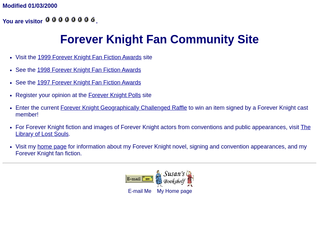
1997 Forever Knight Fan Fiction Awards (89, 82)
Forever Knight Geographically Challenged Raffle (123, 108)
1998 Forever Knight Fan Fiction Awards (89, 70)
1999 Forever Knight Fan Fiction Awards (90, 57)
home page (52, 146)
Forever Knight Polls (114, 95)
